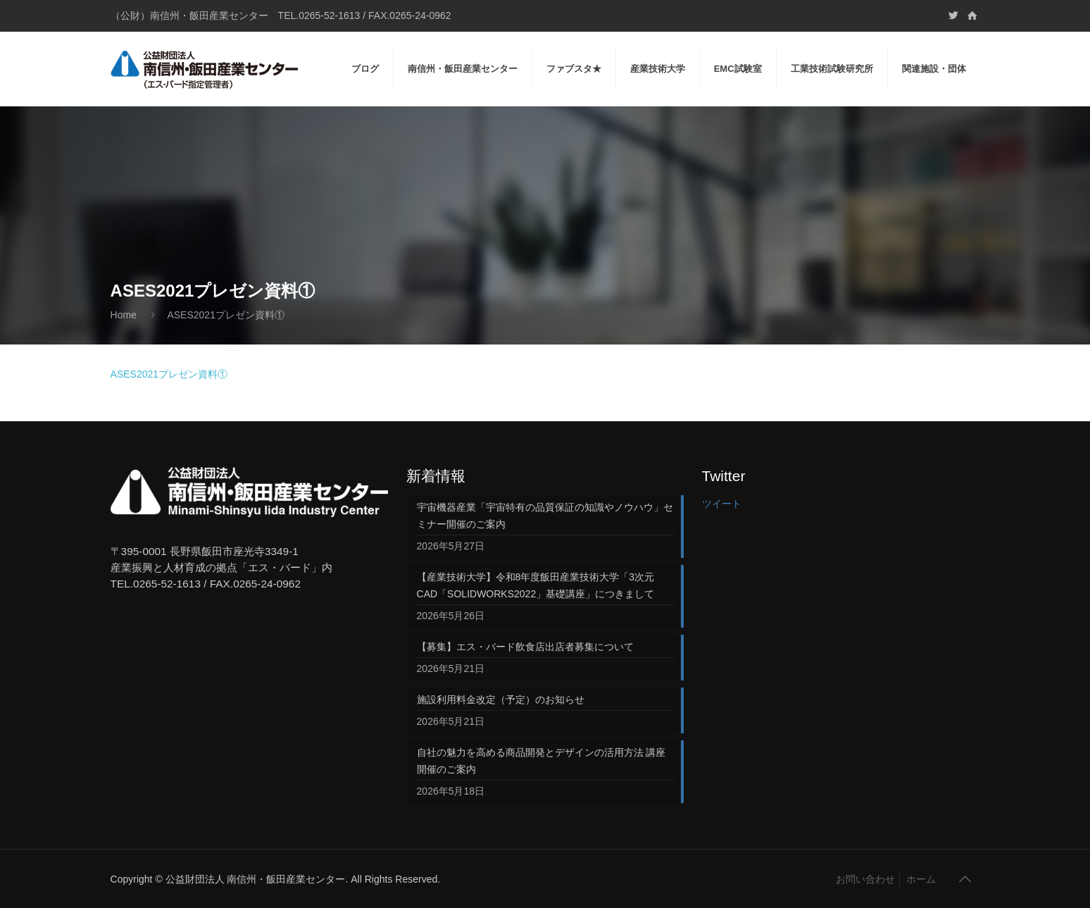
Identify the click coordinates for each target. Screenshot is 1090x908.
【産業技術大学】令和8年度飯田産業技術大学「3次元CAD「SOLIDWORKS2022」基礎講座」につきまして (536, 585)
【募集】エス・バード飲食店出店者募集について (525, 646)
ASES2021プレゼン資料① (169, 374)
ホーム (921, 879)
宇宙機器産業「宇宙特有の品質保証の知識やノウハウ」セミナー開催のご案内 (545, 516)
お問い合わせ (865, 879)
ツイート (721, 503)
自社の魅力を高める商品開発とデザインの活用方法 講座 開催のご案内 (545, 761)
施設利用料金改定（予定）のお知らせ (500, 699)
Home (124, 315)
